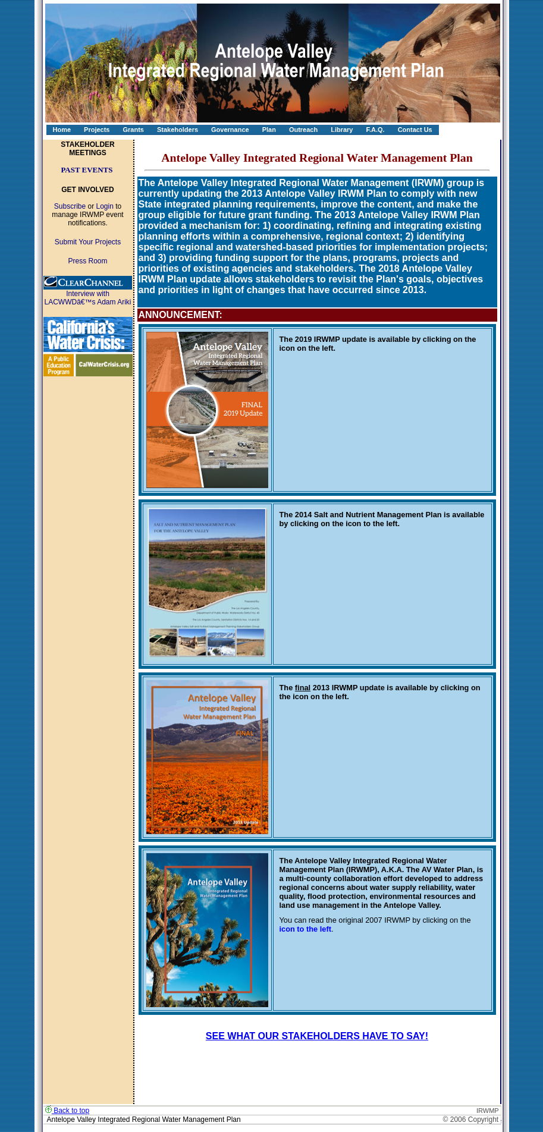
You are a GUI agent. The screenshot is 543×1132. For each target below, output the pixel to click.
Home (62, 129)
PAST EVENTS (86, 169)
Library (342, 129)
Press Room (87, 261)
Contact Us (415, 129)
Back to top (67, 1110)
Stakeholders (177, 129)
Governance (230, 129)
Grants (133, 129)
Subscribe (70, 206)
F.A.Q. (375, 129)
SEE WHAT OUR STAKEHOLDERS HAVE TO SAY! (317, 1036)
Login (105, 206)
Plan (269, 129)
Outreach (303, 129)
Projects (96, 129)
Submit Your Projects (88, 242)
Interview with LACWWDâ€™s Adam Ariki (87, 298)
